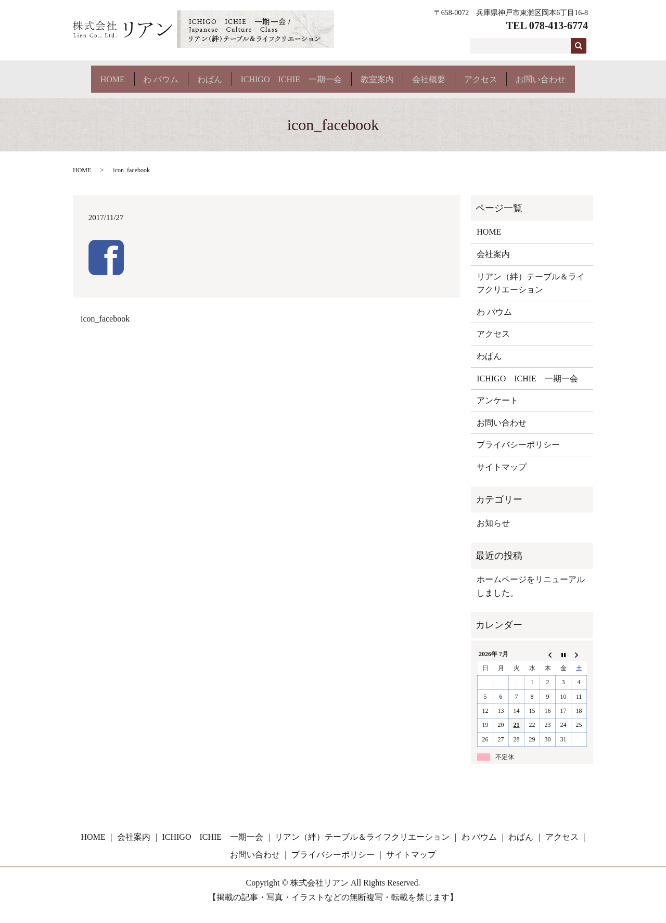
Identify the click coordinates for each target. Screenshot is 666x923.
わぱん (207, 74)
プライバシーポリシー (518, 454)
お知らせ (493, 532)
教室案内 (388, 74)
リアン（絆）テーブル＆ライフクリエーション (531, 292)
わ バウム (152, 74)
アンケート (497, 409)
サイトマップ (502, 476)
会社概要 (446, 74)
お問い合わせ (110, 92)
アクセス (504, 74)
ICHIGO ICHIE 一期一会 (296, 74)
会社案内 (493, 263)
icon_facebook (105, 328)
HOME (97, 74)
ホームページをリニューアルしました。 (531, 595)
